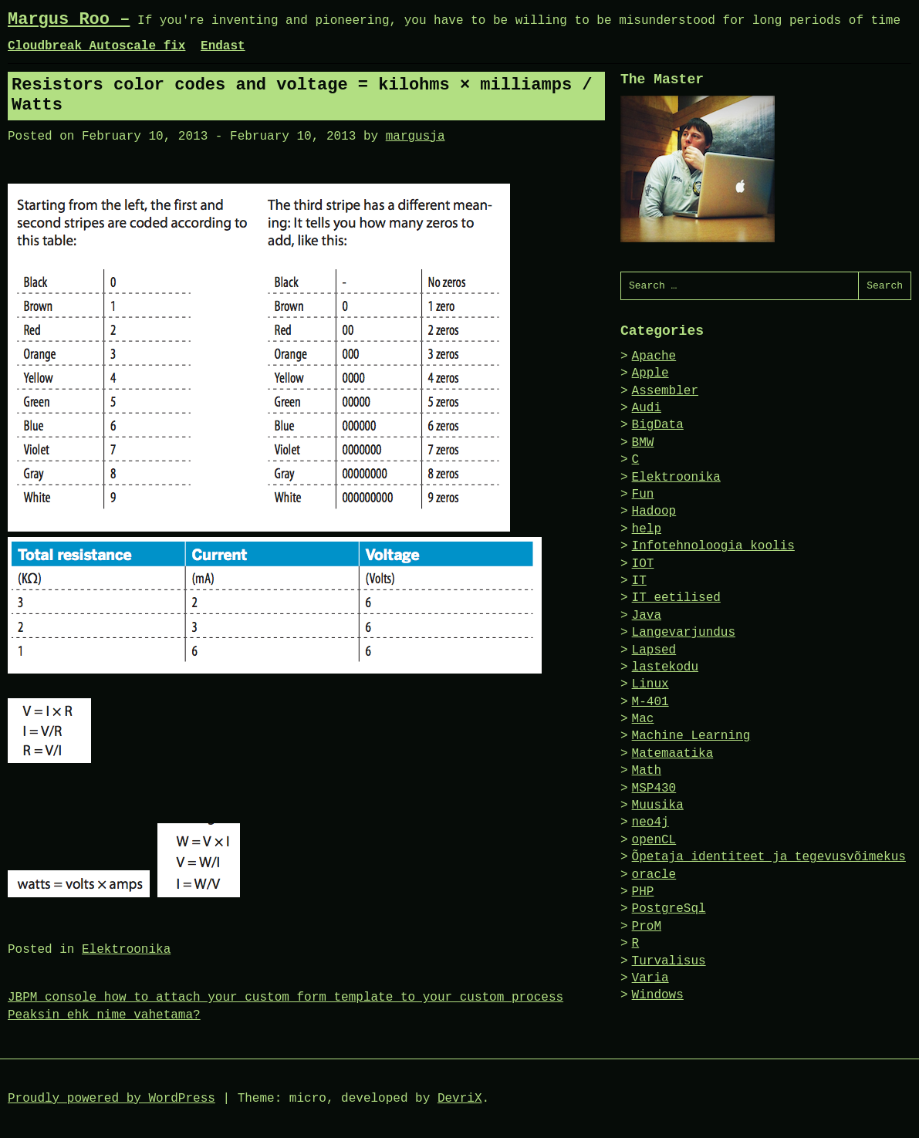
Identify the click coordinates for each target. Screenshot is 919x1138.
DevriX (460, 1099)
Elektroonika (126, 950)
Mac (643, 719)
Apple (650, 373)
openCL (654, 840)
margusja (415, 137)
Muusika (658, 805)
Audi (646, 408)
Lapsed (654, 650)
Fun (643, 494)
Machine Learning (691, 736)
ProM (646, 927)
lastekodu (665, 667)
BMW (643, 443)
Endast (223, 46)
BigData (658, 425)
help (646, 529)
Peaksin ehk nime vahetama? (104, 1015)
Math (646, 771)
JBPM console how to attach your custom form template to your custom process (285, 998)
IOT (643, 564)
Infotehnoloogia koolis (713, 546)
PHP (643, 892)
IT (639, 581)
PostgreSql (669, 909)
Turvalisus (669, 961)
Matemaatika (673, 754)
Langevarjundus (683, 633)
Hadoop (654, 511)
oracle (654, 875)
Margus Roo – (69, 19)
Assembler (665, 391)
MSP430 (654, 788)
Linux (650, 684)
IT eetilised (676, 598)
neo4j (650, 822)
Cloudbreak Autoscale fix (96, 46)
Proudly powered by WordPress (111, 1099)
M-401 (650, 702)
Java (646, 616)
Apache (654, 356)
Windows (658, 995)
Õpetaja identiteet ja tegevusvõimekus (769, 857)
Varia (650, 978)
